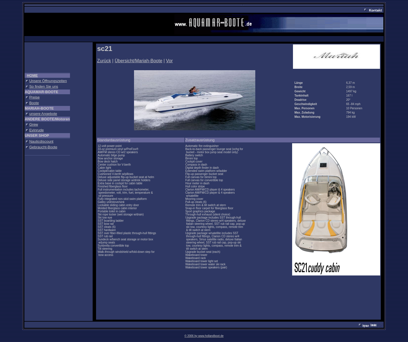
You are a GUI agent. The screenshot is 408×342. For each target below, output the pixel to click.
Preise (34, 97)
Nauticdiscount (41, 141)
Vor (169, 60)
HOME (32, 75)
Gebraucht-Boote (43, 147)
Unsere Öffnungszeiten (48, 81)
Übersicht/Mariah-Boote (138, 60)
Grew (33, 124)
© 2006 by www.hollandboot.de (204, 335)
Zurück (104, 60)
